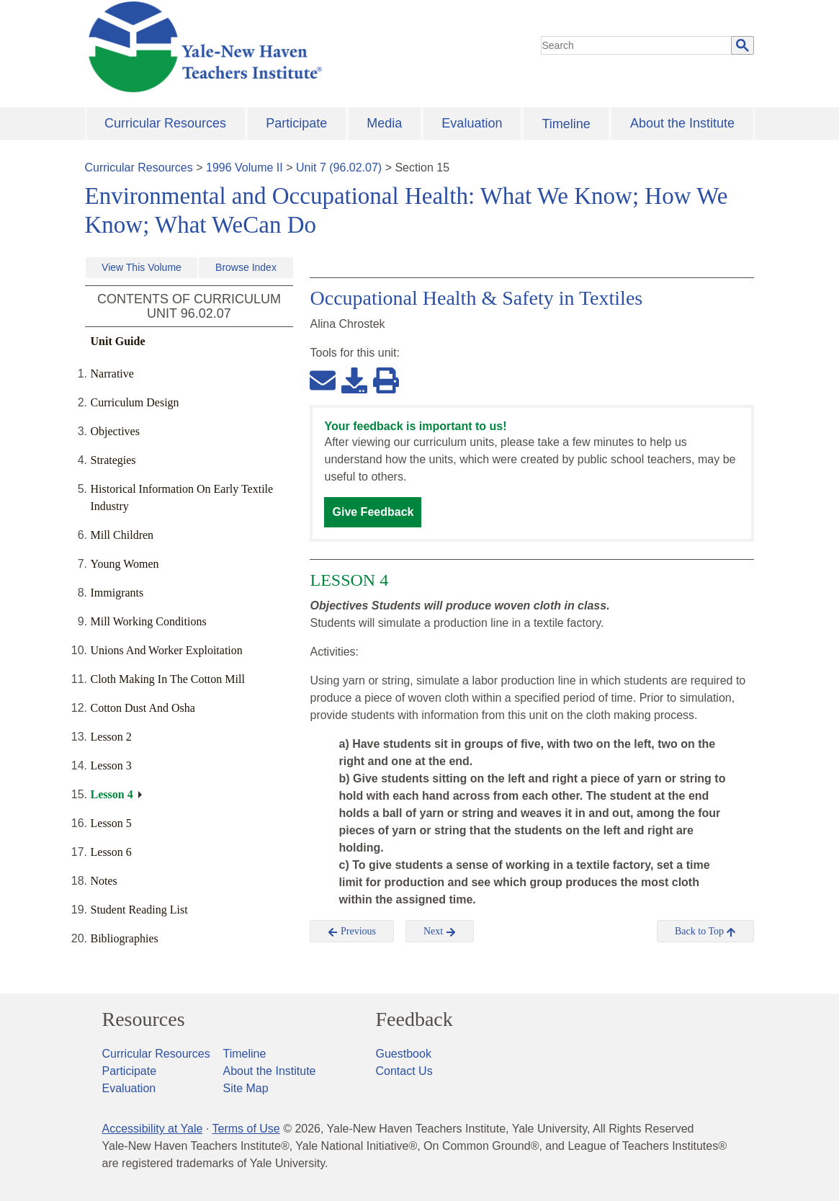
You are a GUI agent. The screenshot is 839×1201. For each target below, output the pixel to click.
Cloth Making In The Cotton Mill (168, 679)
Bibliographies (124, 938)
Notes (104, 881)
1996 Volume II (244, 167)
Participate (296, 123)
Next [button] (439, 931)
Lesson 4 (112, 794)
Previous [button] (352, 931)
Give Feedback (372, 512)
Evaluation (471, 123)
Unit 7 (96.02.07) (339, 167)
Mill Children (122, 535)
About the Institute (682, 123)
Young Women (125, 564)
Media (384, 123)
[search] (637, 45)
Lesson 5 (111, 823)
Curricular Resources (165, 123)
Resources (143, 1019)
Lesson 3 (111, 765)
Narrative (112, 373)
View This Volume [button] (141, 267)
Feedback (414, 1019)
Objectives (115, 431)
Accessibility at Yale (152, 1128)
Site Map (246, 1088)
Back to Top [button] (705, 931)
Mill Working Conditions (149, 621)
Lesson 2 (111, 737)
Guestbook (403, 1054)
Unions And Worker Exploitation (167, 650)
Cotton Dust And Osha (143, 708)
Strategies (113, 460)
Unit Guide (118, 341)
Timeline (566, 124)
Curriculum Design (135, 402)
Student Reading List (139, 909)
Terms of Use (245, 1128)
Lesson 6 (111, 852)
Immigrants (117, 592)
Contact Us (404, 1071)
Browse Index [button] (246, 267)
